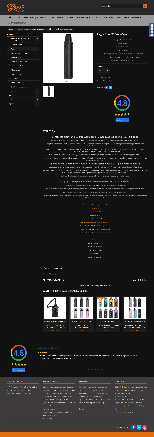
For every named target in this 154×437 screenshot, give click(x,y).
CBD (126, 17)
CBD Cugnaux (57, 17)
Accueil (10, 34)
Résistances (15, 70)
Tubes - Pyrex (16, 74)
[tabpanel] (91, 353)
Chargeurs (15, 78)
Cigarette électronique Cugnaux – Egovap (58, 387)
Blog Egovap (47, 418)
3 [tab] (95, 370)
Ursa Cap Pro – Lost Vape (81, 321)
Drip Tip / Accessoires (19, 87)
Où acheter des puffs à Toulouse (19, 393)
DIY (118, 17)
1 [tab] (88, 370)
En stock (100, 81)
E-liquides (108, 17)
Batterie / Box (16, 57)
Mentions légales (49, 409)
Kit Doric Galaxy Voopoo (135, 321)
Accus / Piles (15, 83)
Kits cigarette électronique (20, 53)
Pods (13, 49)
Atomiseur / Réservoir (19, 61)
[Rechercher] (124, 6)
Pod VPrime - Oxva (108, 321)
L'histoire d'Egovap (17, 23)
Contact (119, 381)
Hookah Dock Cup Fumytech (54, 321)
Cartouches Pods (17, 66)
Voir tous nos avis (122, 120)
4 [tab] (99, 370)
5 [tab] (102, 370)
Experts (135, 17)
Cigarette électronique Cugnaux (31, 17)
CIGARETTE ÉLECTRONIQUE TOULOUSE (83, 17)
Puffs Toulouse (16, 45)
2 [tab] (91, 370)
